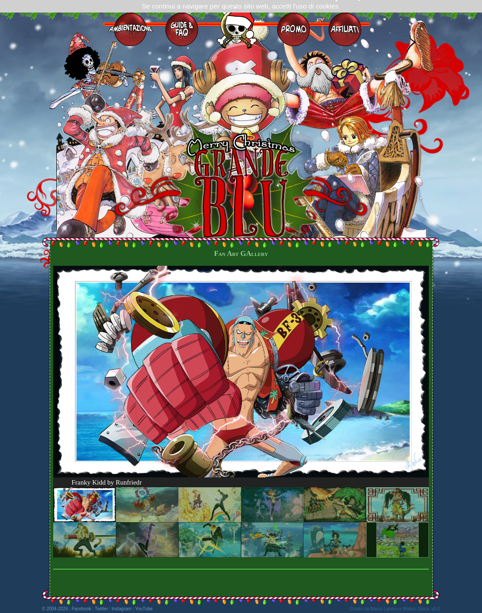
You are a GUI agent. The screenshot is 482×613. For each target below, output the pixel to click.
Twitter (101, 608)
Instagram (121, 608)
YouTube (143, 608)
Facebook (81, 608)
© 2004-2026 (55, 608)
